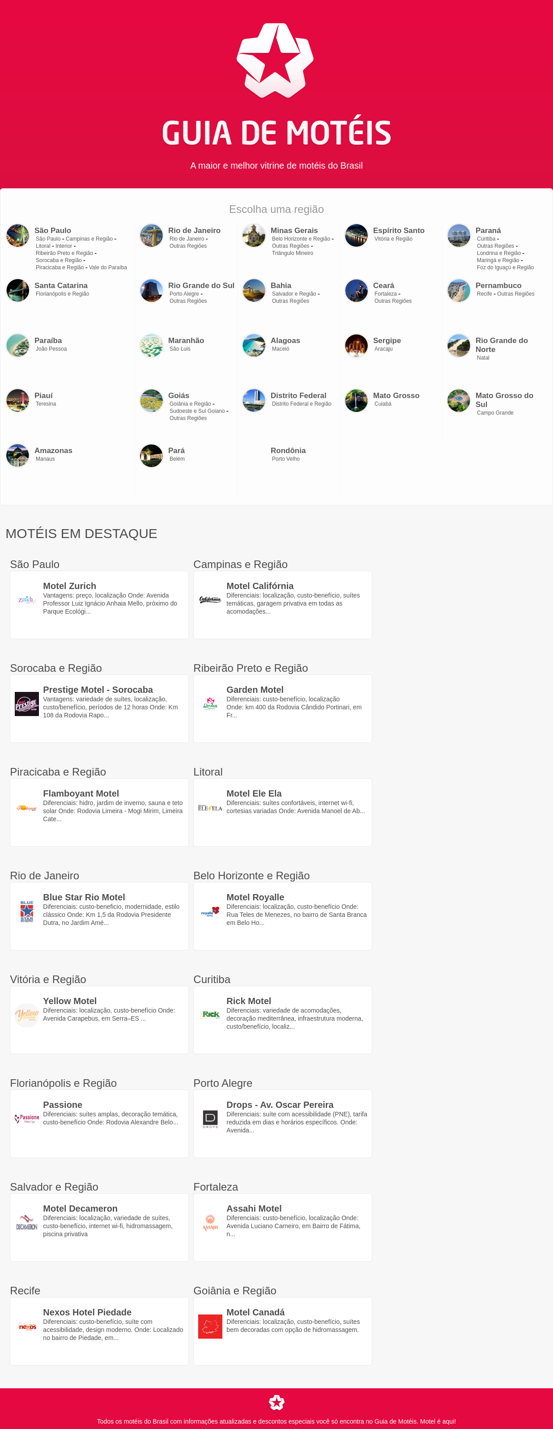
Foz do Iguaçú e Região (505, 267)
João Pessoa (51, 349)
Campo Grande (495, 413)
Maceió (280, 349)
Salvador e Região (294, 294)
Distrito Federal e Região (302, 404)
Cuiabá (382, 404)
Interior (63, 246)
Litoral (43, 246)
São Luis (180, 349)
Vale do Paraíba (108, 267)
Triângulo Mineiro (292, 253)
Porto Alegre (184, 294)
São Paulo (48, 239)
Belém (177, 459)
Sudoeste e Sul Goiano (197, 411)
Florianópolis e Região (62, 294)
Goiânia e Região (190, 404)
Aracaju (383, 349)
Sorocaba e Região (59, 260)
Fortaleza (385, 294)
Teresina (46, 404)
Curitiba (486, 239)
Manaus (45, 459)
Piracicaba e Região (60, 267)
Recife (484, 294)
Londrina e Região (499, 253)
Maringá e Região (498, 260)
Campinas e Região (89, 239)
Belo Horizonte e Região (301, 239)
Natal (483, 358)
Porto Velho (286, 459)
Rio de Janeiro (187, 239)
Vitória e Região (393, 239)
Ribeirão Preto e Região (64, 253)
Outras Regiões (188, 246)
